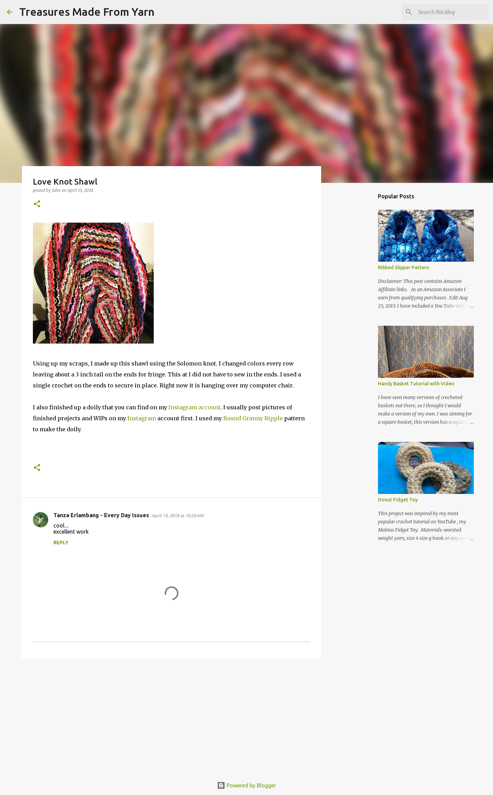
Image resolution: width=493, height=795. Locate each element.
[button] (37, 204)
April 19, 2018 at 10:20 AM (177, 515)
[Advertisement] (171, 717)
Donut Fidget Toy (398, 499)
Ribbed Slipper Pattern (403, 267)
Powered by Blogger (246, 785)
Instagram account (194, 407)
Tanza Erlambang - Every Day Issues (101, 515)
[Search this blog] (452, 12)
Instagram (141, 418)
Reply (60, 542)
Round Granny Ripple (253, 418)
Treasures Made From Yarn (86, 11)
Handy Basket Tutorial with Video (416, 383)
